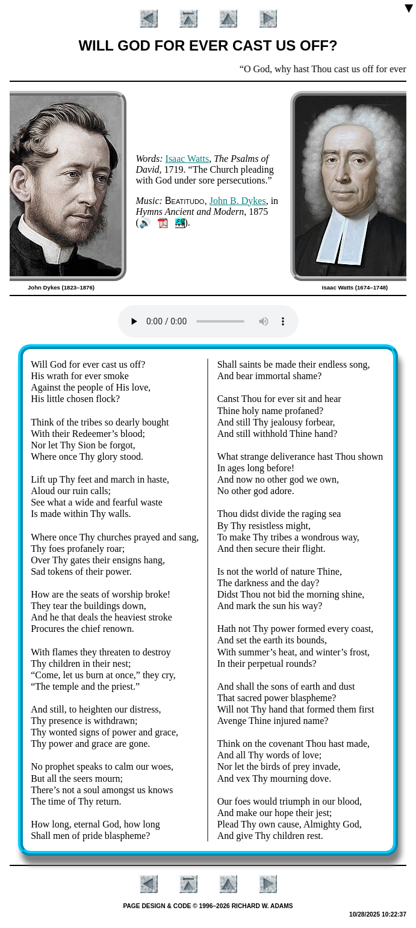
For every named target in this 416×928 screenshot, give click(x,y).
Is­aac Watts (188, 158)
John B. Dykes (238, 201)
